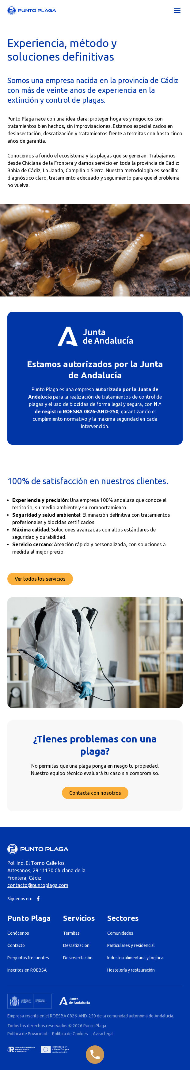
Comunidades (120, 933)
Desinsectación (78, 957)
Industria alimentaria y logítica (135, 957)
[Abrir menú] (177, 10)
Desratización (76, 945)
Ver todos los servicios (40, 579)
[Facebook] (38, 898)
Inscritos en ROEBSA (27, 970)
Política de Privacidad (27, 1033)
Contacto (16, 945)
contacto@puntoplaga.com (37, 885)
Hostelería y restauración (131, 970)
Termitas (71, 933)
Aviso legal (103, 1033)
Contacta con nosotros (95, 793)
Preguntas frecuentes (28, 957)
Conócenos (18, 933)
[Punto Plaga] (31, 10)
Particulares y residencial (131, 945)
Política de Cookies (70, 1033)
